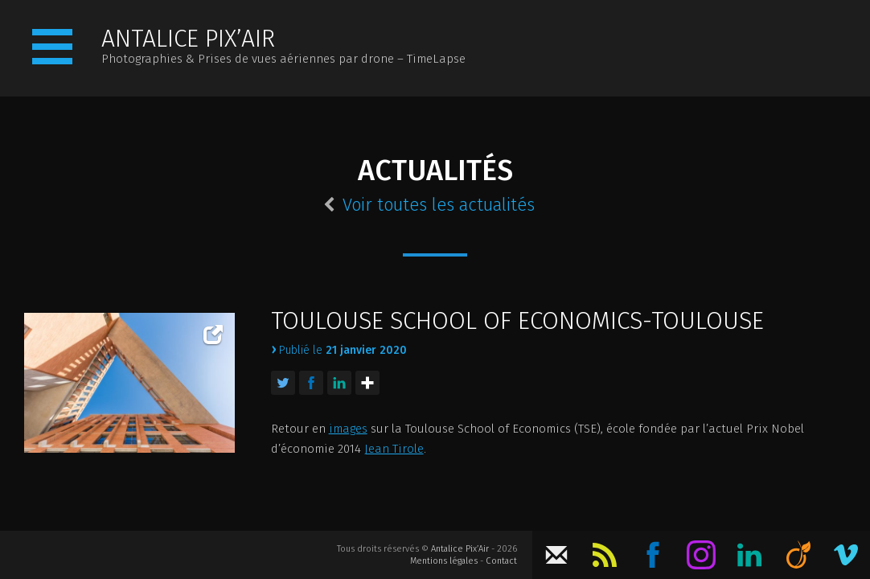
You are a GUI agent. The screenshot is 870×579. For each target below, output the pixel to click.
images (348, 428)
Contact (501, 561)
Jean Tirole (394, 448)
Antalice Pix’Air (460, 549)
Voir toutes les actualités (429, 205)
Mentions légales (444, 561)
